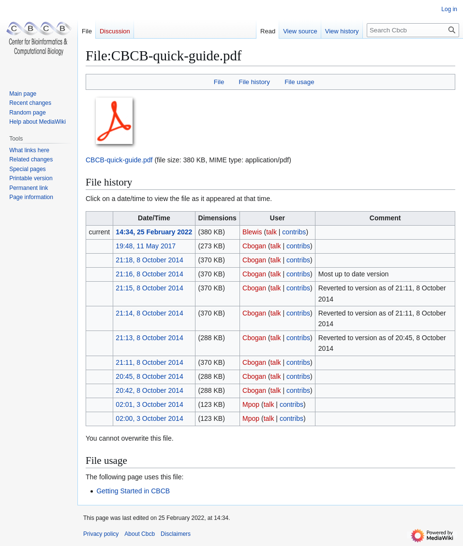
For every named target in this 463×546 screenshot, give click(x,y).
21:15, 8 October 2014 (149, 288)
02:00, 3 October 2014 (149, 418)
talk (271, 232)
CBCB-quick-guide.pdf (119, 160)
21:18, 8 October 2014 (149, 260)
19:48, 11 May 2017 (146, 246)
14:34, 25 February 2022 (154, 232)
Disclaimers (176, 534)
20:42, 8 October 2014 (149, 390)
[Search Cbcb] (413, 30)
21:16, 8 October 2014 (149, 274)
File (219, 82)
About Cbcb (139, 534)
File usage (299, 82)
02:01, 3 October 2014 (149, 404)
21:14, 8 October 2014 (149, 313)
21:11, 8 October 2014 (149, 362)
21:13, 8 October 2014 (149, 338)
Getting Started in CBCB (133, 491)
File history (254, 82)
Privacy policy (101, 534)
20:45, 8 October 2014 (149, 376)
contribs (294, 232)
